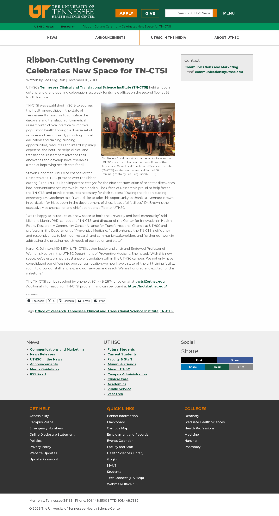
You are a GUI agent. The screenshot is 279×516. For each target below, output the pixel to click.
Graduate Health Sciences (204, 422)
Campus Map (117, 428)
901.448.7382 (128, 500)
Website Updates (43, 453)
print (241, 367)
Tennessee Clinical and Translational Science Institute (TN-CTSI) (94, 87)
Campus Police (41, 422)
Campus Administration (127, 374)
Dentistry (191, 416)
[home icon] (25, 26)
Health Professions (199, 428)
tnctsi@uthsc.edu (150, 281)
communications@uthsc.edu (219, 72)
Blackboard (116, 422)
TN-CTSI (167, 311)
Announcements (110, 38)
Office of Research (50, 311)
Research (115, 394)
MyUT (111, 465)
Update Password (43, 459)
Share (241, 361)
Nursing (190, 441)
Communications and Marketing (211, 67)
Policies (35, 441)
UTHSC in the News (46, 359)
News (52, 38)
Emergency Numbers (46, 428)
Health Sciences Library (125, 453)
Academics (117, 384)
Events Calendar (120, 441)
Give (150, 13)
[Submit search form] (215, 13)
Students (114, 472)
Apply (126, 13)
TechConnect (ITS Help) (125, 478)
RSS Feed (38, 374)
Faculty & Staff (120, 359)
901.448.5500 (97, 500)
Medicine (191, 434)
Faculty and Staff (120, 447)
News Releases (42, 354)
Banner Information (122, 416)
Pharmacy (192, 447)
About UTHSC (226, 38)
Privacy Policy (40, 447)
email (217, 367)
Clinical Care (118, 379)
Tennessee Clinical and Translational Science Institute (112, 311)
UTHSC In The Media (168, 38)
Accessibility (39, 416)
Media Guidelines (44, 369)
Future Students (121, 349)
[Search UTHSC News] (189, 13)
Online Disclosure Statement (52, 434)
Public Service (119, 389)
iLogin (112, 459)
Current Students (122, 354)
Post (203, 361)
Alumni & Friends (122, 364)
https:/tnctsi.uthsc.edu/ (147, 286)
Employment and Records (127, 434)
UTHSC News (44, 26)
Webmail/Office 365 (122, 484)
